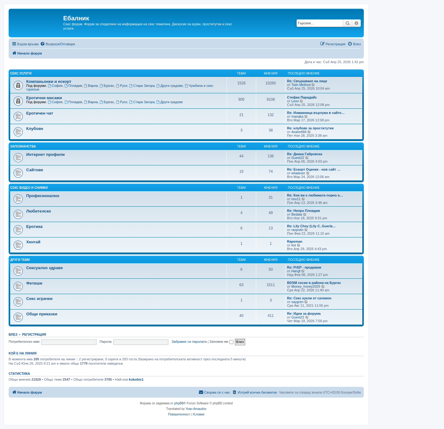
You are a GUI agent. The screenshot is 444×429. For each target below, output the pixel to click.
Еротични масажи (44, 97)
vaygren (297, 302)
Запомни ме (221, 341)
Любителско (38, 211)
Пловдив (73, 85)
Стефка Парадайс (302, 97)
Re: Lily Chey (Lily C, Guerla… (311, 226)
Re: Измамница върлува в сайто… (316, 113)
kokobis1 (136, 379)
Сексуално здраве (44, 267)
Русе (121, 85)
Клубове (34, 128)
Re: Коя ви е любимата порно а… (315, 195)
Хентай (33, 242)
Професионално (42, 195)
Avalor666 (298, 132)
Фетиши (34, 283)
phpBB (178, 403)
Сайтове (34, 170)
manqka (297, 116)
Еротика (34, 226)
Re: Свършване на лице (307, 81)
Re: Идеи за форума (304, 313)
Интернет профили (45, 154)
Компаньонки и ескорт (49, 81)
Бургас (107, 85)
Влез (13, 334)
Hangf (295, 271)
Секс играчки (39, 298)
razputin (297, 230)
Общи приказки (41, 314)
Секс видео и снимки (29, 187)
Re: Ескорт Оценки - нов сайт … (313, 169)
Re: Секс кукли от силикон (309, 298)
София (55, 85)
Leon (295, 101)
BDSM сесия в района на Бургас (314, 283)
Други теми (20, 259)
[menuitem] (57, 44)
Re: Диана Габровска (304, 154)
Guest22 (297, 158)
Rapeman (294, 241)
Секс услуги (20, 73)
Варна (91, 85)
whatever (298, 173)
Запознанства (23, 146)
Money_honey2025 (305, 286)
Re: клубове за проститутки (310, 128)
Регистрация (34, 334)
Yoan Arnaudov (196, 409)
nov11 (296, 199)
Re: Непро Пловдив (303, 210)
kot (293, 245)
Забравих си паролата (189, 341)
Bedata (296, 214)
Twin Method (300, 85)
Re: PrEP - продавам (304, 267)
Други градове (169, 85)
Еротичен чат (39, 113)
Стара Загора (141, 85)
